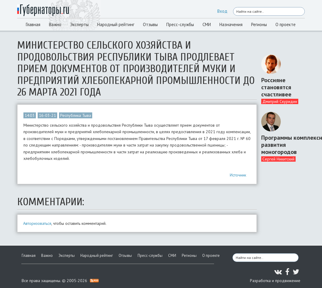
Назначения (231, 24)
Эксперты (79, 24)
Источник (238, 175)
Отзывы (150, 24)
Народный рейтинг (115, 24)
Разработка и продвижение (275, 280)
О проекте (285, 24)
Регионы (259, 24)
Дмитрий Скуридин (279, 101)
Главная (33, 24)
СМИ (207, 24)
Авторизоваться (37, 223)
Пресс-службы (180, 24)
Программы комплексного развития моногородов (280, 144)
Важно (55, 24)
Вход (222, 11)
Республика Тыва (75, 115)
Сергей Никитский (278, 159)
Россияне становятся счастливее (276, 87)
